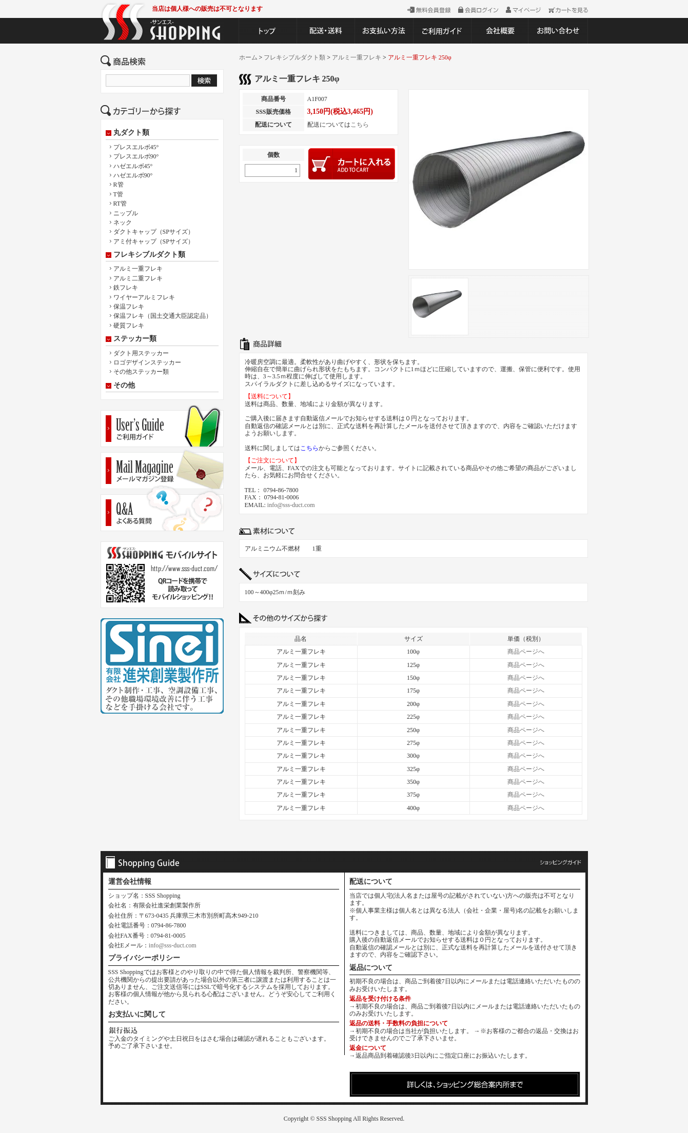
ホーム (248, 57)
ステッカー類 (134, 338)
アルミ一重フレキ (138, 268)
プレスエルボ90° (136, 156)
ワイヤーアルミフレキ (144, 297)
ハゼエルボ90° (133, 175)
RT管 (120, 203)
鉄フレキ (125, 287)
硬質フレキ (128, 325)
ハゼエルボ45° (133, 166)
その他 (124, 385)
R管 (118, 184)
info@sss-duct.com (291, 505)
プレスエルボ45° (136, 147)
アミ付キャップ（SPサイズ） (153, 241)
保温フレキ (128, 306)
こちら (359, 124)
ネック (122, 222)
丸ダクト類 (131, 132)
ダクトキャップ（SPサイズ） (153, 231)
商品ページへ (525, 651)
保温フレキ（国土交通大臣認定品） (162, 315)
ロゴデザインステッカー (147, 362)
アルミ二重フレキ (138, 278)
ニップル (125, 213)
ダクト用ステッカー (141, 353)
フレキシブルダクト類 (149, 254)
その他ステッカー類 (141, 371)
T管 (118, 194)
